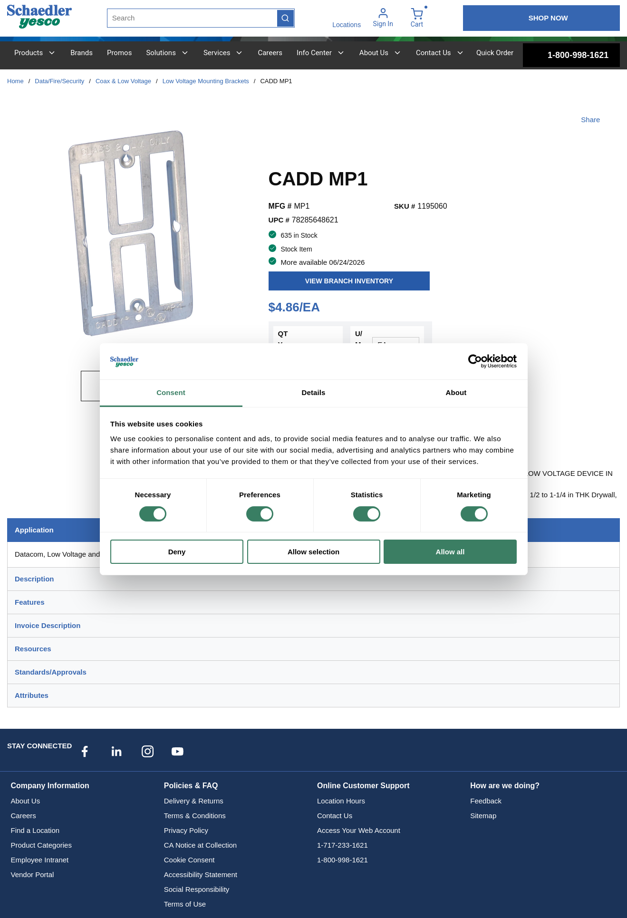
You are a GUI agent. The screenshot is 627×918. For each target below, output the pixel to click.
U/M (358, 338)
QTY (283, 338)
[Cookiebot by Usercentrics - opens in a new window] (475, 361)
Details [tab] (314, 392)
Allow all (450, 552)
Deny (177, 552)
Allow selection (313, 552)
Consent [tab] (170, 392)
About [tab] (456, 392)
